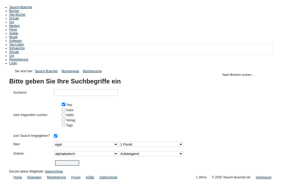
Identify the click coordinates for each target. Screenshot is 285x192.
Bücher (14, 11)
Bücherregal (70, 71)
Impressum (263, 177)
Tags (69, 125)
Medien (14, 26)
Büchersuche (92, 71)
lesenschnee (54, 171)
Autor (69, 110)
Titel (68, 105)
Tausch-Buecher (21, 7)
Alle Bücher (17, 15)
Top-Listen (16, 44)
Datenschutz (108, 177)
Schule (14, 18)
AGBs (90, 177)
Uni (11, 22)
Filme (13, 29)
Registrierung (18, 59)
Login (13, 63)
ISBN (69, 115)
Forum (76, 177)
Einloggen (34, 177)
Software (15, 41)
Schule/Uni (17, 48)
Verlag (70, 120)
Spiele (13, 33)
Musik (13, 37)
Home (18, 177)
